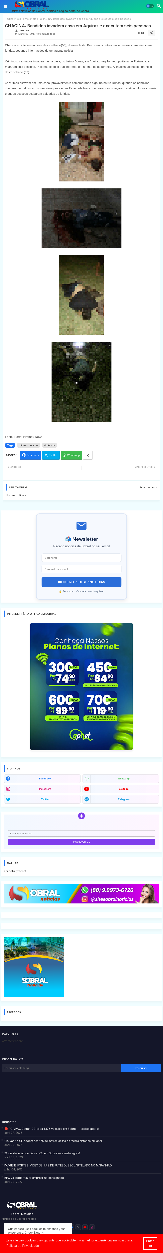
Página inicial (13, 18)
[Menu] (5, 6)
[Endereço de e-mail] (81, 833)
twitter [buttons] (45, 799)
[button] (150, 6)
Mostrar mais (148, 487)
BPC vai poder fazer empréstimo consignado (34, 1177)
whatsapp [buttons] (124, 778)
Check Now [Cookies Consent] (32, 1232)
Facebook (33, 455)
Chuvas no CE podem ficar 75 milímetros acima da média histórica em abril (53, 1141)
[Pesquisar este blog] (61, 1068)
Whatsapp (73, 455)
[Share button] (88, 455)
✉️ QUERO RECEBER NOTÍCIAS (81, 582)
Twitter (53, 455)
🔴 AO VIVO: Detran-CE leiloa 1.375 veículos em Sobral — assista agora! (51, 1128)
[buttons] (78, 1227)
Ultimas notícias (28, 445)
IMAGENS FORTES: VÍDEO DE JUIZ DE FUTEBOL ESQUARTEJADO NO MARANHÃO (58, 1165)
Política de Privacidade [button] (22, 1245)
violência (30, 18)
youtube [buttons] (124, 788)
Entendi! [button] (150, 1243)
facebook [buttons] (45, 778)
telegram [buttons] (123, 799)
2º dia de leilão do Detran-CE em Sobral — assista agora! (42, 1153)
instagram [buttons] (45, 788)
